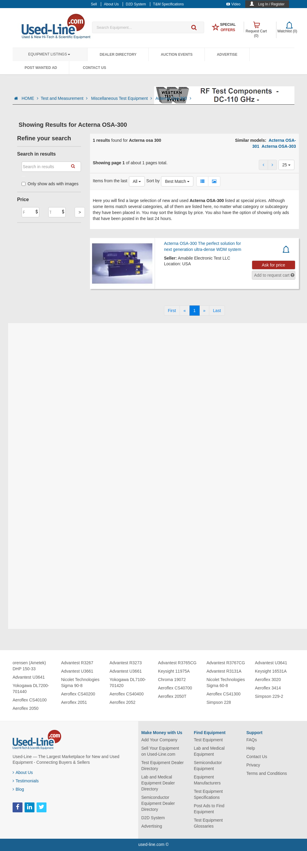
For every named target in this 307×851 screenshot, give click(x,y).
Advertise (227, 54)
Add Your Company (159, 739)
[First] (172, 310)
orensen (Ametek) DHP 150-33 (29, 665)
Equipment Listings (49, 54)
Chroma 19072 (172, 679)
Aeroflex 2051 (74, 702)
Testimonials (26, 780)
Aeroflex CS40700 (175, 688)
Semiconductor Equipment (208, 765)
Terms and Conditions (266, 773)
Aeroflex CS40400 (126, 694)
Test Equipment (208, 739)
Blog (18, 789)
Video (233, 4)
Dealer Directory (118, 54)
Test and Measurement (65, 98)
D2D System (153, 817)
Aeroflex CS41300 (224, 694)
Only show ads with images (50, 183)
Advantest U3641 (29, 677)
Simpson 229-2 (269, 696)
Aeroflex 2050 (25, 708)
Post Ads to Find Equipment (209, 808)
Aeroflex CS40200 (78, 694)
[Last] (217, 310)
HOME (30, 98)
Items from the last (110, 180)
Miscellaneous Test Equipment (122, 98)
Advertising (151, 826)
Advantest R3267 (77, 662)
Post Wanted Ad (41, 68)
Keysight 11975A (174, 671)
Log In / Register (271, 4)
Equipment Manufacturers (207, 780)
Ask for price (273, 265)
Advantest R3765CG (177, 662)
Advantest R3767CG (226, 662)
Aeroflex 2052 (122, 702)
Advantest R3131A (224, 671)
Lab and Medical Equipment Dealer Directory (158, 783)
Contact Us (94, 68)
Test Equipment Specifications (208, 794)
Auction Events (176, 54)
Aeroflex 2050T (172, 696)
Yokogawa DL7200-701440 (31, 688)
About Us (23, 772)
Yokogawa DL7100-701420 (127, 682)
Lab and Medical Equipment (209, 751)
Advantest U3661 (77, 671)
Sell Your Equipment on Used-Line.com (160, 751)
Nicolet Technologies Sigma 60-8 (226, 682)
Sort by (152, 180)
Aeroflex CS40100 (30, 700)
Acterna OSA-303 (279, 146)
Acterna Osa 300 (173, 98)
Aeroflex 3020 (268, 679)
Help (250, 748)
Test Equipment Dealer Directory (162, 765)
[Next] (204, 310)
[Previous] (185, 310)
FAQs (251, 739)
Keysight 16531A (271, 671)
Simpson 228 (219, 702)
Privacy (253, 765)
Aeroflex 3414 (268, 688)
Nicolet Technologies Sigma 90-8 (80, 682)
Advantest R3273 (125, 662)
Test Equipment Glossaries (208, 823)
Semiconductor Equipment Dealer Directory (158, 803)
